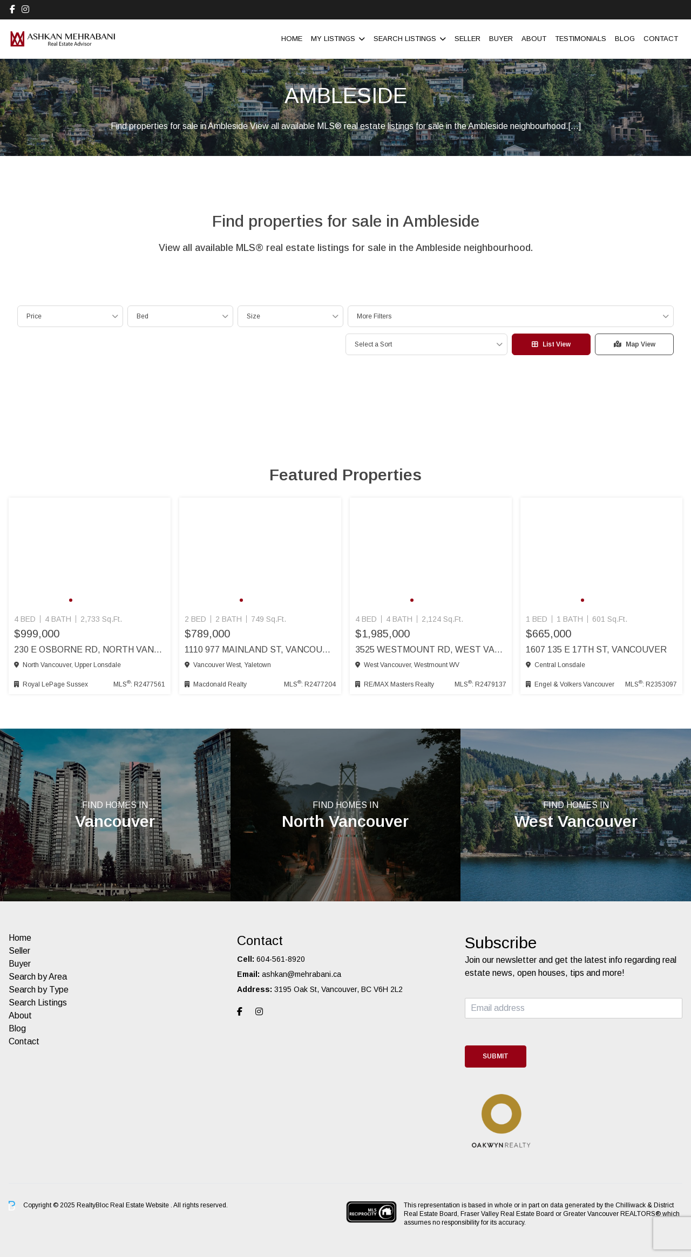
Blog (625, 39)
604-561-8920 (280, 959)
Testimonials (580, 39)
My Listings (333, 39)
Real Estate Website (140, 1205)
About (533, 39)
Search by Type (39, 989)
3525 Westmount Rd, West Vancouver (430, 649)
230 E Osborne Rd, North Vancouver (89, 649)
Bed (142, 316)
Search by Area (38, 976)
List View (551, 344)
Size (253, 316)
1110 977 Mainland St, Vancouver (260, 649)
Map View (634, 344)
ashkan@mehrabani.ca (301, 974)
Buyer (501, 39)
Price (34, 316)
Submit (496, 1056)
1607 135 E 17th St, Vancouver (596, 649)
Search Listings (405, 39)
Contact (660, 39)
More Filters (374, 316)
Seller (467, 39)
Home (291, 39)
